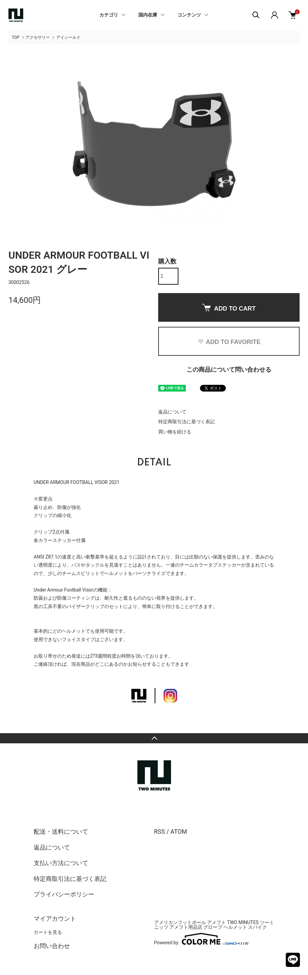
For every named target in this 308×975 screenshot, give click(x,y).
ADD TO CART (229, 308)
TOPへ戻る (154, 738)
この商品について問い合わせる (228, 369)
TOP (16, 37)
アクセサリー (38, 37)
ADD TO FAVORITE (229, 342)
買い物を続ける (174, 431)
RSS (159, 831)
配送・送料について (61, 831)
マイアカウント (55, 918)
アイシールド (68, 37)
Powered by (201, 939)
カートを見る (48, 932)
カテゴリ (108, 15)
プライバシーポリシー (64, 894)
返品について (172, 411)
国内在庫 (147, 15)
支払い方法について (61, 862)
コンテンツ (189, 15)
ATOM (178, 831)
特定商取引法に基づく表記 (186, 421)
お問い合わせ (52, 945)
